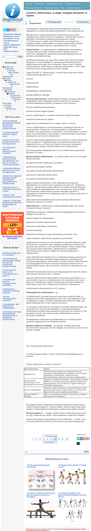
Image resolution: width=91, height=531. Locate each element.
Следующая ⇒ (83, 22)
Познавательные (72, 4)
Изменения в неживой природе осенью (11, 291)
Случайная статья (11, 38)
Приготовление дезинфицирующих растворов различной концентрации (11, 125)
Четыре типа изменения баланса (11, 196)
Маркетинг (13, 82)
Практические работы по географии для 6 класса (10, 273)
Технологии (17, 97)
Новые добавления (11, 45)
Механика (8, 90)
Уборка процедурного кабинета (9, 298)
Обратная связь (10, 47)
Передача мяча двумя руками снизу (72, 466)
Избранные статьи (11, 36)
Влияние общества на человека (11, 254)
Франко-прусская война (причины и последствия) (10, 142)
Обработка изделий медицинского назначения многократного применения (11, 180)
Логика (9, 80)
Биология (10, 69)
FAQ (5, 49)
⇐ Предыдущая (53, 22)
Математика (15, 84)
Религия (12, 94)
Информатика (7, 76)
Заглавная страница (12, 34)
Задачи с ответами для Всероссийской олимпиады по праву (11, 203)
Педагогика (11, 92)
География (15, 73)
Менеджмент (7, 88)
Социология (15, 96)
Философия (6, 103)
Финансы (7, 105)
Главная (28, 4)
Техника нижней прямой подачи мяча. (10, 134)
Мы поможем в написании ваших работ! (12, 237)
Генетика (12, 71)
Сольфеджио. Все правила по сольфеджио (10, 306)
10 (67, 439)
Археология (8, 67)
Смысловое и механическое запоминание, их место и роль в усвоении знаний (10, 161)
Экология (12, 109)
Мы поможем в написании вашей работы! (37, 530)
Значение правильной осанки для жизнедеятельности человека (41, 495)
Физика (17, 99)
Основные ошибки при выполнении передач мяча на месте (72, 495)
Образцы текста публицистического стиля (12, 189)
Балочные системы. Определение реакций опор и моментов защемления (12, 315)
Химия (9, 107)
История (7, 78)
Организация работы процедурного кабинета (9, 150)
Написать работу (10, 51)
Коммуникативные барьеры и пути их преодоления (11, 170)
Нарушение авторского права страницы (75, 529)
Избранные (39, 4)
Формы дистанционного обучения (38, 466)
